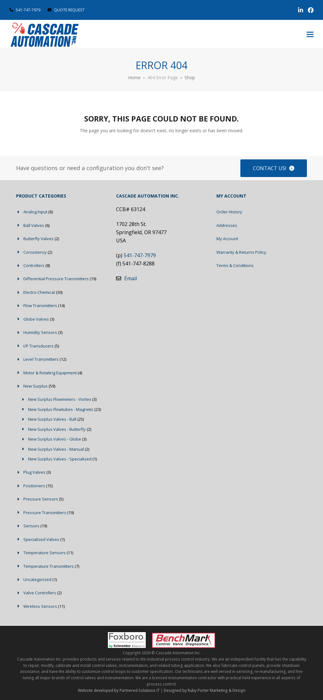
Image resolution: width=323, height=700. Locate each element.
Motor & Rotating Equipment (50, 373)
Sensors (31, 526)
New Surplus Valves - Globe (54, 439)
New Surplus (35, 386)
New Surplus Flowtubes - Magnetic (60, 409)
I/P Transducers (38, 346)
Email (130, 278)
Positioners (34, 486)
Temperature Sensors (44, 552)
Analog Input (35, 212)
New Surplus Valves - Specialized (59, 459)
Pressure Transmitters (44, 512)
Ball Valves (33, 225)
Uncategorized (37, 579)
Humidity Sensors (40, 332)
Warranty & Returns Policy (241, 252)
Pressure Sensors (40, 499)
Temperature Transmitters (48, 566)
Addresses (226, 225)
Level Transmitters (41, 359)
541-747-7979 (28, 10)
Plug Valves (34, 472)
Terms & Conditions (235, 265)
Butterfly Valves (38, 238)
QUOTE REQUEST (66, 10)
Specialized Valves (41, 539)
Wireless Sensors (40, 606)
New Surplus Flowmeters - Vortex (59, 399)
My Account (227, 238)
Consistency (35, 252)
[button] (310, 34)
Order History (229, 212)
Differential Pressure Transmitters (56, 279)
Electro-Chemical (39, 292)
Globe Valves (36, 319)
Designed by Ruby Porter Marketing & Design (204, 690)
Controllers (33, 265)
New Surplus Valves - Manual (56, 449)
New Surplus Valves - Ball (52, 419)
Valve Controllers (39, 593)
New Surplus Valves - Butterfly (57, 429)
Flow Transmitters (40, 305)
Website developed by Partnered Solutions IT (119, 690)
